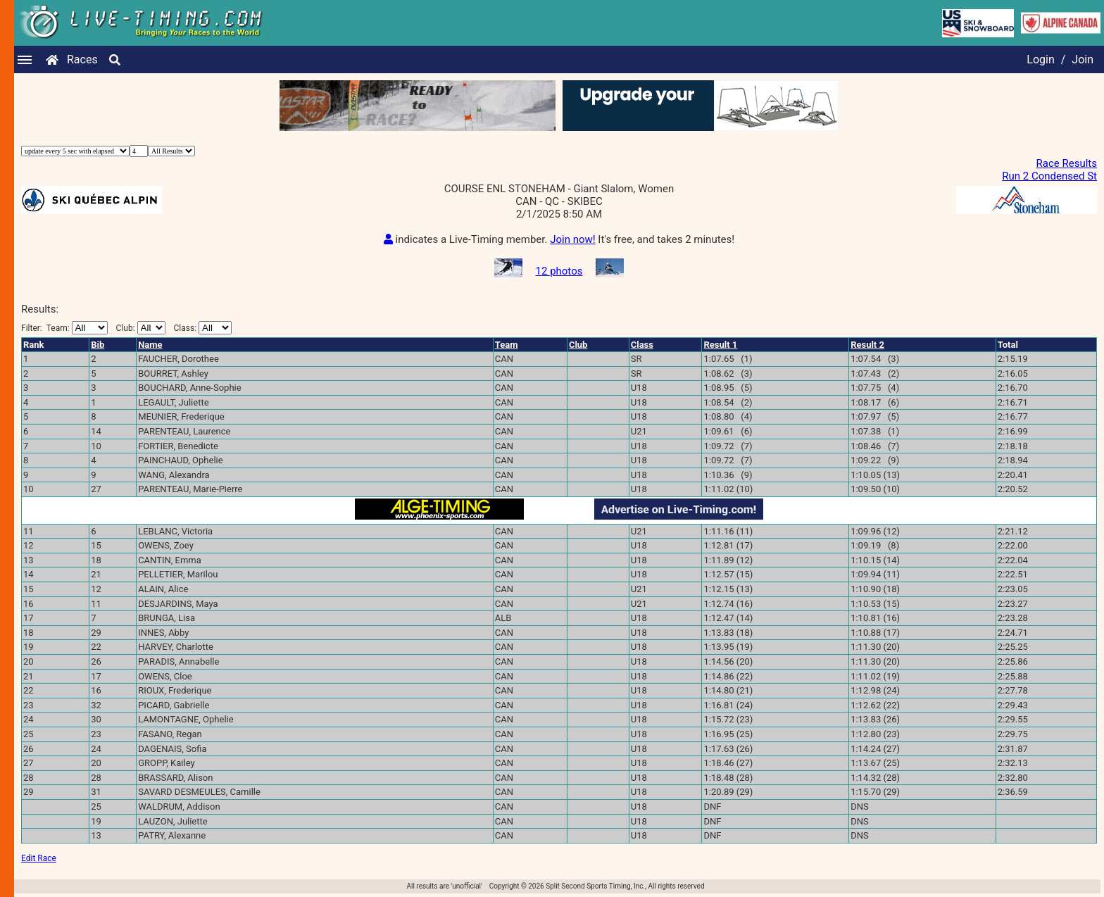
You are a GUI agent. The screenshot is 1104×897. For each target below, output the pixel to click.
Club (578, 344)
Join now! (572, 239)
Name (150, 344)
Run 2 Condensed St (1049, 176)
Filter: (64, 327)
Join (1082, 59)
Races (82, 59)
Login (1040, 59)
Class (642, 344)
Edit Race (38, 858)
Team (506, 344)
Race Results (1066, 163)
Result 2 (867, 344)
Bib (97, 344)
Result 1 (720, 344)
